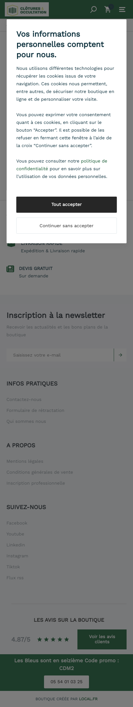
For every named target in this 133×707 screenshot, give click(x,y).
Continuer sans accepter (66, 225)
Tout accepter (66, 204)
